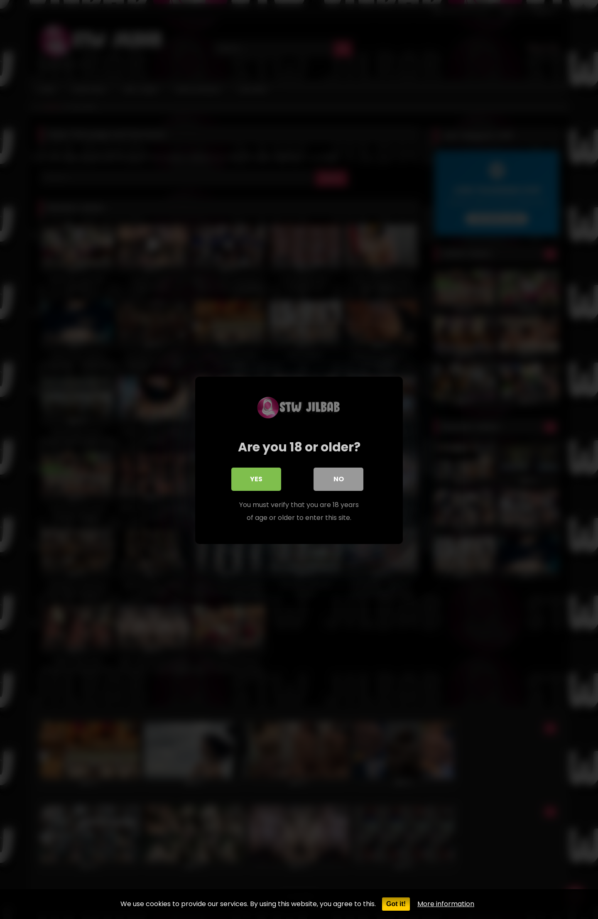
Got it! (396, 903)
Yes (256, 478)
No (338, 478)
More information (445, 904)
